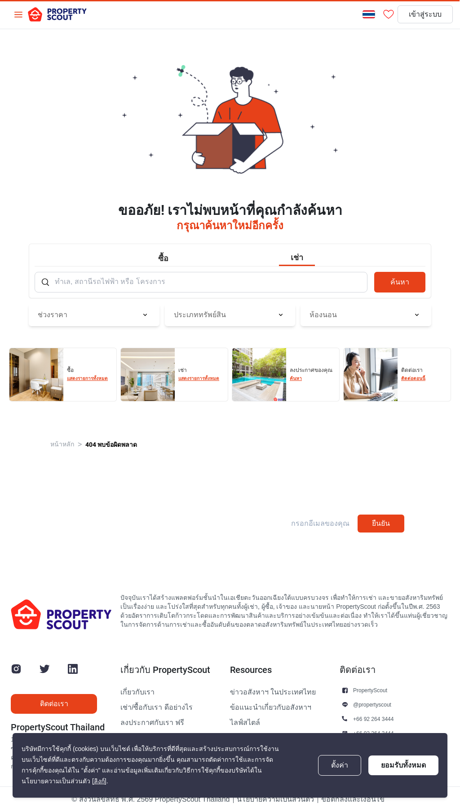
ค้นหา (399, 282)
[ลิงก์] (99, 781)
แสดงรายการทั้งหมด (87, 378)
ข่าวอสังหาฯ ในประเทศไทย (273, 692)
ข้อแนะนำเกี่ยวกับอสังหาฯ (270, 707)
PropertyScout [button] (370, 690)
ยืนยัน (381, 523)
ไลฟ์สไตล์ (245, 722)
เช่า (297, 257)
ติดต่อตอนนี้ (413, 378)
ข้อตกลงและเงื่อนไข (353, 799)
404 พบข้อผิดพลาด (111, 444)
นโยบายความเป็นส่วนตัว (275, 799)
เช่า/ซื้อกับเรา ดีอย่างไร (156, 707)
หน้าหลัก (62, 444)
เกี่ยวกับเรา (137, 692)
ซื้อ (163, 258)
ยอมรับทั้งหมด (403, 765)
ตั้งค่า (339, 765)
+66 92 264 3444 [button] (373, 719)
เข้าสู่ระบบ (425, 14)
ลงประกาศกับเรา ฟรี (152, 722)
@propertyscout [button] (372, 704)
